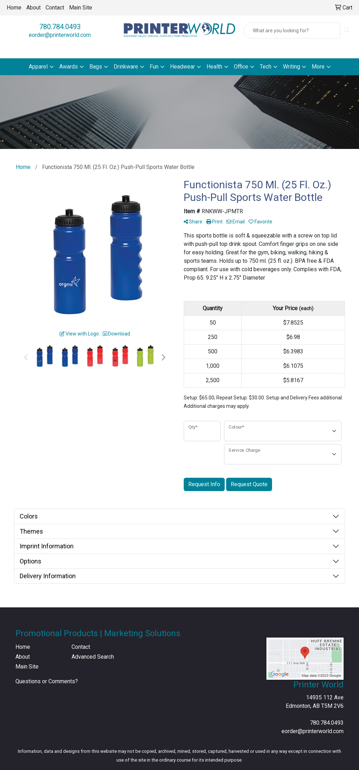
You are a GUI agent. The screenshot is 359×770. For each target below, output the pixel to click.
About (33, 7)
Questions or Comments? (46, 681)
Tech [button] (265, 66)
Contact (55, 7)
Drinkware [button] (126, 66)
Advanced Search (93, 656)
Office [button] (241, 66)
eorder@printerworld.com (60, 35)
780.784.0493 (60, 26)
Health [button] (214, 66)
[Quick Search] (292, 30)
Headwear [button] (182, 66)
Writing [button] (291, 66)
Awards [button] (68, 66)
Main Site (80, 7)
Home (14, 7)
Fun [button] (154, 66)
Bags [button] (95, 66)
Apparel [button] (38, 66)
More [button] (318, 66)
